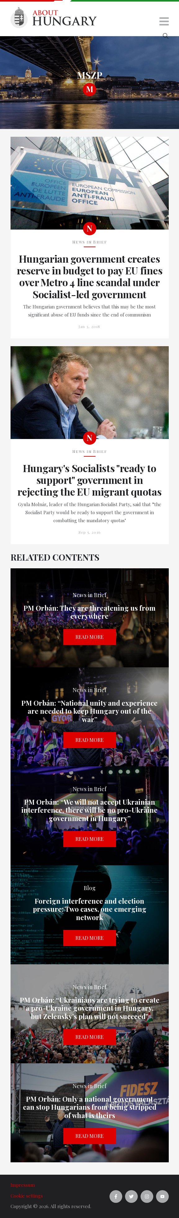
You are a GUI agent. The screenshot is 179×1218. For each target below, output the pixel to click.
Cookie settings (27, 1196)
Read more (89, 637)
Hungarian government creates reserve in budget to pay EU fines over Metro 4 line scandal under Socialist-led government (89, 276)
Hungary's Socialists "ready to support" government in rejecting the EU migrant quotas (89, 480)
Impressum (23, 1185)
